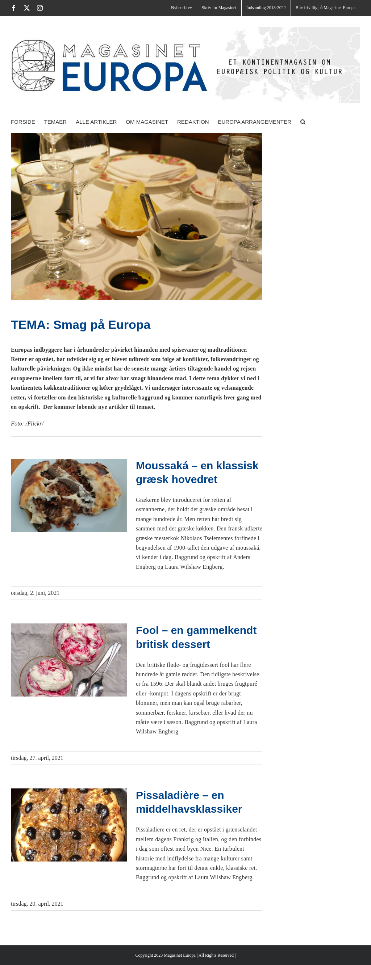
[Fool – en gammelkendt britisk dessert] (69, 660)
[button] (302, 121)
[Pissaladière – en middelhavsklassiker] (69, 825)
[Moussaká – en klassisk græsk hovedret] (69, 495)
